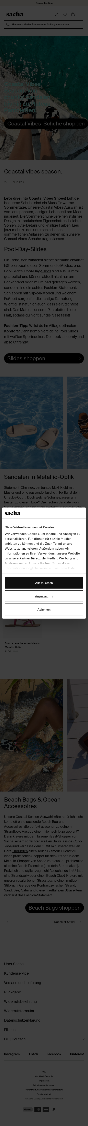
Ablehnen (44, 609)
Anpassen (44, 596)
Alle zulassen (44, 583)
